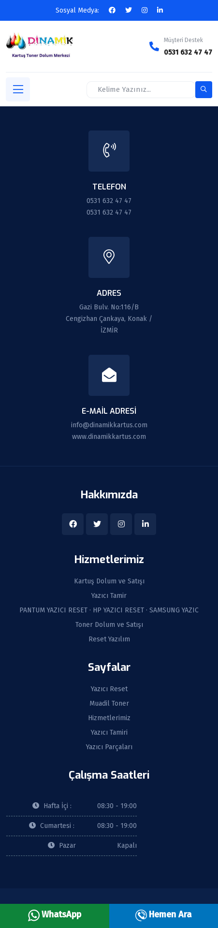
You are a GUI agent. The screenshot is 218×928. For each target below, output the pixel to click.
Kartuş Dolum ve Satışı (109, 581)
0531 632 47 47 (188, 52)
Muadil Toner (109, 703)
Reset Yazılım (109, 639)
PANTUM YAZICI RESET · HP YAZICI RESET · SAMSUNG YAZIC (109, 610)
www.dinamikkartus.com (109, 437)
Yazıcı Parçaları (109, 747)
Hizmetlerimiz (109, 718)
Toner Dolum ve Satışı (109, 625)
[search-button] (203, 89)
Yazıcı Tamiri (109, 732)
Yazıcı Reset (109, 689)
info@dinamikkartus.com (109, 425)
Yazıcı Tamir (109, 596)
